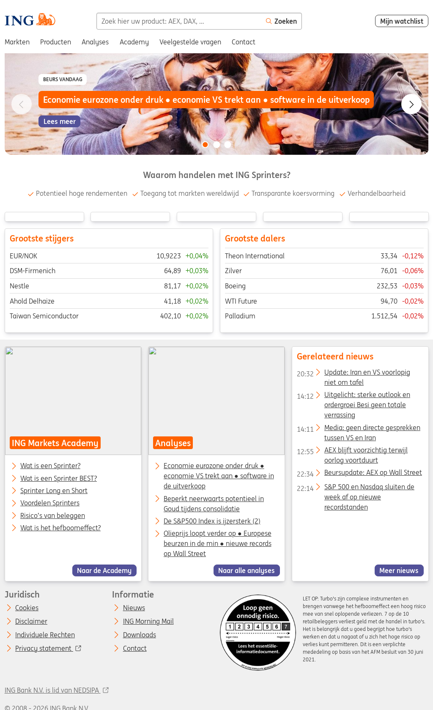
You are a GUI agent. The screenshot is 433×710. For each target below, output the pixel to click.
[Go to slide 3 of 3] (228, 144)
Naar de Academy (104, 570)
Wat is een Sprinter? (50, 466)
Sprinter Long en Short (54, 491)
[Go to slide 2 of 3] (216, 144)
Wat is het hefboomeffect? (60, 528)
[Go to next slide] (411, 104)
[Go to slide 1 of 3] (205, 144)
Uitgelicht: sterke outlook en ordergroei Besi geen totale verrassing (353, 396)
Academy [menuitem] (134, 42)
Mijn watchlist (402, 21)
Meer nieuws (399, 570)
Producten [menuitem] (55, 42)
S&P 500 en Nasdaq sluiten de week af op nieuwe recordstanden (355, 488)
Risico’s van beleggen (52, 516)
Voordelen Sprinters (49, 503)
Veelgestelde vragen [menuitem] (190, 42)
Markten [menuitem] (17, 42)
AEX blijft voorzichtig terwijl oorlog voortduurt (351, 451)
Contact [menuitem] (243, 42)
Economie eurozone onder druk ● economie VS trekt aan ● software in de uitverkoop (219, 476)
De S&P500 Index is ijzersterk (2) (212, 521)
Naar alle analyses (246, 570)
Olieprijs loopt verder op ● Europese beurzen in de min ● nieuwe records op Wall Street (217, 543)
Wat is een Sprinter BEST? (58, 478)
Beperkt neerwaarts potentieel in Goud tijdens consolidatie (214, 503)
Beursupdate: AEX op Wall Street (359, 474)
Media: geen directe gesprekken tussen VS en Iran (358, 429)
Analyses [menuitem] (95, 42)
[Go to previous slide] (21, 104)
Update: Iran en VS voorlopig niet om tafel (353, 374)
